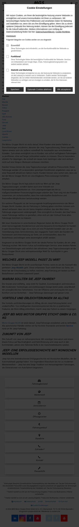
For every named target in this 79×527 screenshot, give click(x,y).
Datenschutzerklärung (45, 32)
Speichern (15, 89)
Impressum (11, 36)
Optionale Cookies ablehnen (39, 89)
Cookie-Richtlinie (62, 32)
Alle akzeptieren (64, 89)
